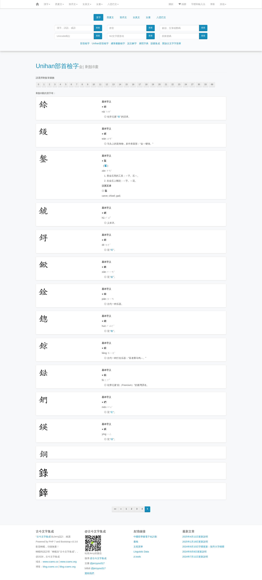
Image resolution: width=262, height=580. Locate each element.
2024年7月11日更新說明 (195, 556)
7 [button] (76, 84)
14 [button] (120, 84)
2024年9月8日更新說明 (194, 551)
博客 (212, 4)
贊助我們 (89, 573)
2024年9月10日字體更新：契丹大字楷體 (203, 546)
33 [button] (205, 84)
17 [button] (140, 84)
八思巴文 (113, 4)
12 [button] (107, 84)
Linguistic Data (141, 551)
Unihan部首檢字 (100, 43)
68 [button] (212, 84)
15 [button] (126, 84)
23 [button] (179, 84)
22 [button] (172, 84)
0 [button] (38, 84)
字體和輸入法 (198, 4)
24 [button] (186, 84)
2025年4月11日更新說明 (195, 536)
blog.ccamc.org (68, 566)
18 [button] (146, 84)
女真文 (87, 4)
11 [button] (100, 84)
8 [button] (82, 84)
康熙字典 (143, 43)
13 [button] (113, 84)
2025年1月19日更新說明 (195, 541)
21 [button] (166, 84)
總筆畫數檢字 (118, 43)
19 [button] (153, 84)
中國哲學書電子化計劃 (145, 536)
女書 (99, 4)
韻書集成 (155, 43)
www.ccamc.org (68, 561)
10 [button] (94, 84)
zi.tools (137, 556)
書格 (136, 541)
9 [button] (87, 84)
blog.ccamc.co (50, 566)
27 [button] (192, 84)
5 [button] (65, 84)
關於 (171, 4)
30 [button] (199, 84)
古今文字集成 (44, 536)
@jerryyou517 (97, 563)
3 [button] (54, 84)
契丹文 (73, 4)
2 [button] (49, 84)
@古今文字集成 (98, 558)
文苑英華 (138, 546)
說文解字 (132, 43)
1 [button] (44, 84)
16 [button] (133, 84)
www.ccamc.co (50, 561)
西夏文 (59, 4)
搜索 (98, 28)
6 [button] (71, 84)
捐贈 (182, 4)
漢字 (47, 4)
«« (115, 509)
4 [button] (60, 84)
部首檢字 (85, 43)
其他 (223, 4)
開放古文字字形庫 (171, 43)
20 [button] (159, 84)
